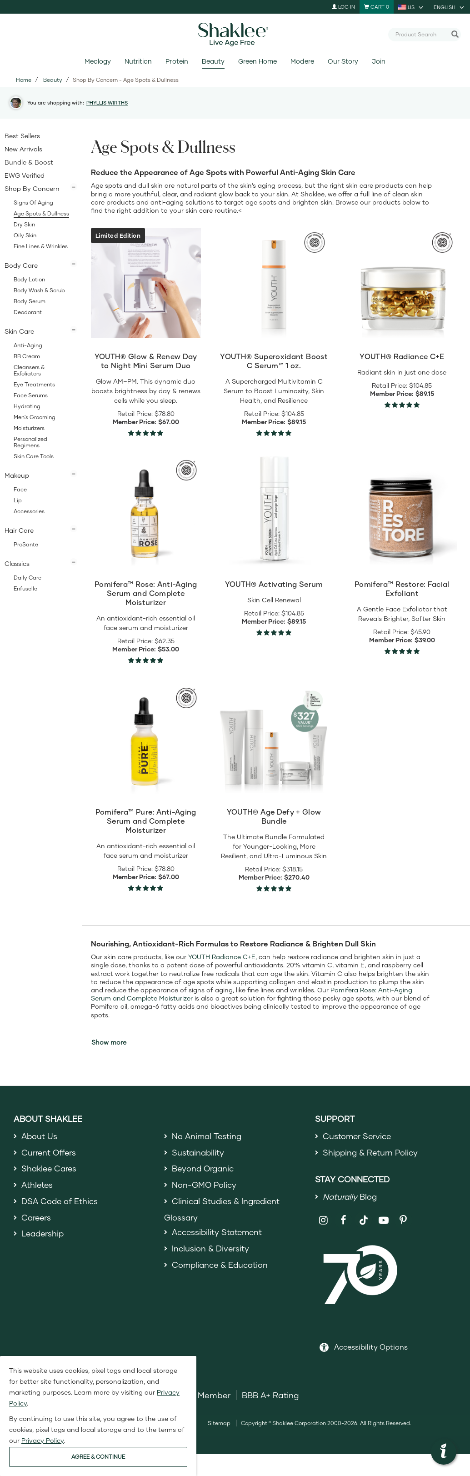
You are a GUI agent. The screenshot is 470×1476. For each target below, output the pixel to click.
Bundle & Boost (29, 162)
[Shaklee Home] (235, 34)
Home (23, 79)
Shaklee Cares (50, 1169)
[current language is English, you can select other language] (449, 7)
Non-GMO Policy (204, 1186)
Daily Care (27, 577)
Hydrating (27, 406)
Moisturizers (29, 428)
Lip (18, 500)
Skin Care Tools (34, 456)
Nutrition (138, 61)
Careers (36, 1218)
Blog (350, 1197)
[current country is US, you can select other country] (411, 7)
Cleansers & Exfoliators (29, 370)
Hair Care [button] (19, 530)
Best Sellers (22, 136)
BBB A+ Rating (270, 1396)
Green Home (257, 61)
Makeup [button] (17, 475)
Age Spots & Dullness (41, 213)
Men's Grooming (34, 417)
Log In (343, 7)
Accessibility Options (371, 1347)
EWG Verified (25, 175)
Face (20, 489)
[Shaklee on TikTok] (364, 1216)
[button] (443, 1452)
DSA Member (204, 1396)
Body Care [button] (21, 265)
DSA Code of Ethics (60, 1202)
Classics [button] (17, 563)
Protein (176, 61)
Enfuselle (25, 588)
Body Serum (29, 301)
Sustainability (198, 1152)
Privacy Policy (42, 1440)
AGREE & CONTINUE (98, 1456)
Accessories (29, 511)
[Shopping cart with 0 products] (377, 7)
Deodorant (28, 312)
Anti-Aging (28, 345)
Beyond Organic (204, 1169)
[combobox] (421, 34)
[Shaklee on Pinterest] (403, 1221)
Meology (98, 61)
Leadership (43, 1235)
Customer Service (358, 1136)
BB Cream (27, 356)
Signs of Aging (33, 202)
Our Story (343, 61)
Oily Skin (25, 235)
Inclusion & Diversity (211, 1250)
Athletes (37, 1186)
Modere (302, 61)
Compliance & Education (221, 1266)
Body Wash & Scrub (39, 290)
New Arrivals (23, 149)
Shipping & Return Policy (371, 1152)
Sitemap (219, 1423)
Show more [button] (108, 1042)
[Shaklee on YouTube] (384, 1221)
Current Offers (49, 1152)
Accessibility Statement (218, 1234)
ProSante (26, 544)
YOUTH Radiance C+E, (222, 957)
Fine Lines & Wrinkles (41, 246)
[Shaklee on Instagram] (324, 1221)
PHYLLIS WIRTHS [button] (107, 102)
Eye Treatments (34, 384)
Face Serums (31, 395)
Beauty (213, 61)
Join (378, 61)
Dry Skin (24, 224)
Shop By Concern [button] (32, 188)
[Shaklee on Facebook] (343, 1221)
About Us (39, 1136)
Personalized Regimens (30, 442)
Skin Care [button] (19, 331)
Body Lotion (29, 279)
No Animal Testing (208, 1136)
